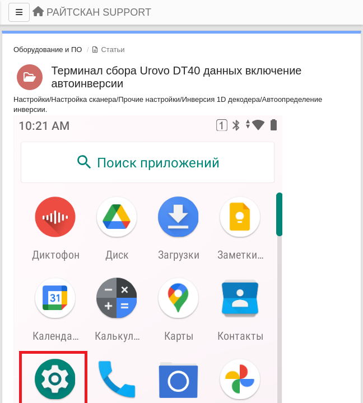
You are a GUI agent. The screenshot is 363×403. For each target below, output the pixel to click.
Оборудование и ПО (47, 49)
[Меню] (19, 12)
